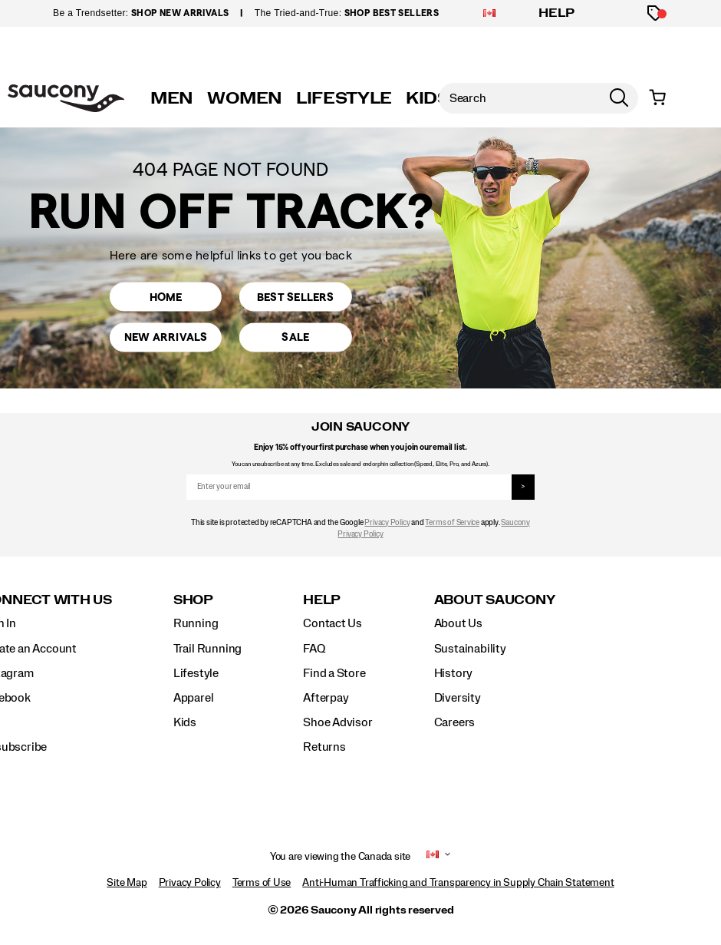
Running (196, 623)
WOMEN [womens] (244, 98)
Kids (184, 722)
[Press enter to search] (619, 98)
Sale (295, 338)
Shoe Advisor (337, 722)
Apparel (193, 698)
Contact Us (332, 623)
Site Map (127, 882)
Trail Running (207, 649)
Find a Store (334, 673)
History (453, 673)
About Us (458, 623)
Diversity (457, 698)
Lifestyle (196, 673)
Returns (324, 747)
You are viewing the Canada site (340, 856)
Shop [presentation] (193, 599)
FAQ (313, 649)
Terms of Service (452, 523)
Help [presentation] (322, 599)
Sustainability (470, 649)
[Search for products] (519, 98)
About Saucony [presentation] (494, 599)
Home (165, 295)
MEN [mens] (171, 98)
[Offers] (655, 13)
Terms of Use (261, 882)
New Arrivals (166, 338)
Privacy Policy (387, 523)
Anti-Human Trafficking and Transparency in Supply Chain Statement (458, 882)
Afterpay (325, 698)
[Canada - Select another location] (489, 14)
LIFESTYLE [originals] (344, 98)
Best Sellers (295, 295)
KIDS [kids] (427, 98)
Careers (455, 722)
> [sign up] (523, 487)
